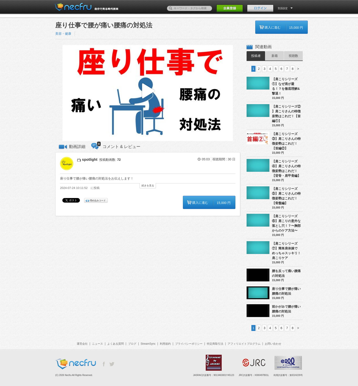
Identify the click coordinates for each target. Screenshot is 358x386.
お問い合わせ (273, 343)
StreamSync (148, 343)
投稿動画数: (110, 159)
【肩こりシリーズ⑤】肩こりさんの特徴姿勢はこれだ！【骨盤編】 (286, 196)
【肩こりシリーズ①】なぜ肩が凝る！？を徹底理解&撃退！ (286, 86)
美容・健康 (63, 33)
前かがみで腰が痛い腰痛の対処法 (286, 309)
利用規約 (165, 343)
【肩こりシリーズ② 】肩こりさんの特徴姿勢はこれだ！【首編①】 (286, 114)
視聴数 (293, 56)
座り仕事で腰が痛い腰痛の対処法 (286, 291)
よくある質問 (115, 343)
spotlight (89, 159)
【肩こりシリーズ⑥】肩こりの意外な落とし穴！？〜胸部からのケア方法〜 (286, 223)
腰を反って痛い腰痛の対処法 (286, 273)
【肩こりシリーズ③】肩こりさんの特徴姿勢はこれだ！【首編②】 (286, 141)
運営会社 (82, 343)
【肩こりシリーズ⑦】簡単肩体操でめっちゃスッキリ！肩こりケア (286, 251)
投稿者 (256, 56)
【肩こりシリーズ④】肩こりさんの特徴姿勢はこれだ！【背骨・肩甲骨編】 (286, 168)
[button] (148, 93)
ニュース (97, 343)
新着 (274, 56)
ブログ (132, 343)
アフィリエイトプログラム (244, 343)
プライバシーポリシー (189, 343)
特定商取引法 (215, 343)
